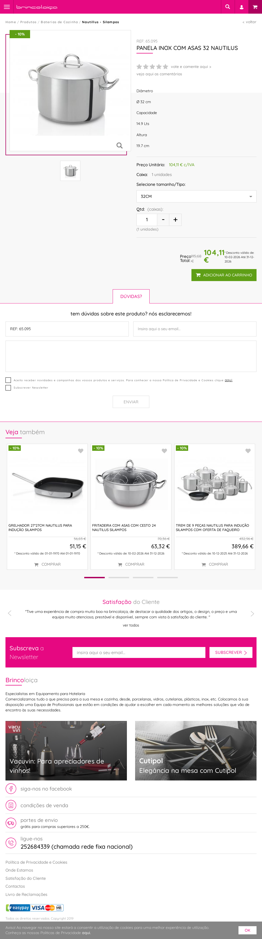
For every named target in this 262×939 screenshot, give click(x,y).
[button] (94, 577)
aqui (228, 380)
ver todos (131, 624)
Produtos (28, 22)
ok (247, 930)
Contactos (15, 886)
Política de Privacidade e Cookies (36, 862)
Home (10, 22)
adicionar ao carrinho (224, 275)
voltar (251, 22)
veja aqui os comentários (159, 74)
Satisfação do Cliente (25, 878)
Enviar (131, 401)
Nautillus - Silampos (100, 22)
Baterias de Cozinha (59, 22)
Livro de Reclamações (26, 894)
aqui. (86, 932)
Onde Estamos (19, 870)
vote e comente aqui (189, 66)
